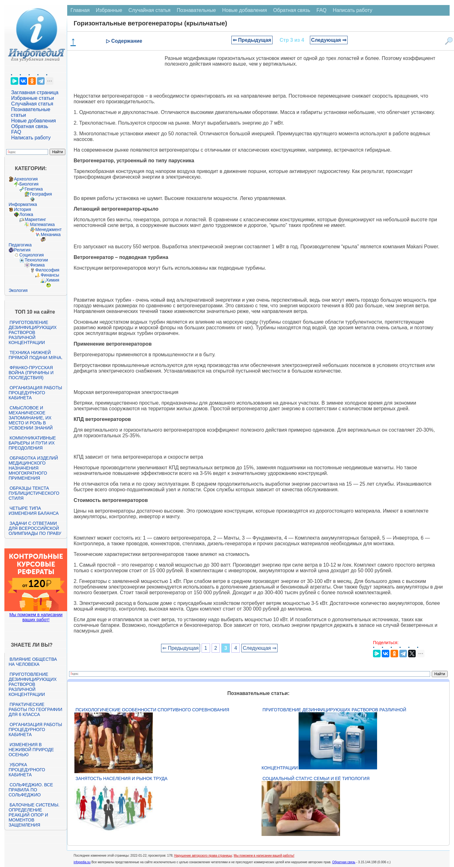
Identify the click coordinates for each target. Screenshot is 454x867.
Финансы (50, 274)
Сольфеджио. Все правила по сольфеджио (30, 789)
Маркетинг (35, 219)
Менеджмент (48, 229)
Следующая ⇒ (329, 40)
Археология (26, 178)
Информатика (22, 204)
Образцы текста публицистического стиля (33, 493)
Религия (22, 249)
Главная (79, 10)
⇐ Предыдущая (252, 40)
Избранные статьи (32, 98)
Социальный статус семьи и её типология (316, 778)
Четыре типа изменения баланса (33, 511)
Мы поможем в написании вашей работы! (264, 855)
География (41, 194)
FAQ (16, 132)
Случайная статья (32, 103)
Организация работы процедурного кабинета (35, 392)
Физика (37, 264)
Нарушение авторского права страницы (203, 855)
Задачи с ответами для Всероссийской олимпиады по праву (34, 528)
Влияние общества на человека (32, 662)
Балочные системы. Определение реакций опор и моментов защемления (33, 814)
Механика (51, 234)
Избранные (109, 10)
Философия (47, 269)
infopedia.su (81, 862)
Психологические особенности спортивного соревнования (152, 709)
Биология (28, 183)
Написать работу (31, 137)
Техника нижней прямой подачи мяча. (35, 355)
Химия (52, 280)
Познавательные (196, 10)
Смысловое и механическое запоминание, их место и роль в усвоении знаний (30, 417)
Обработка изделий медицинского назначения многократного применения (33, 468)
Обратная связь (29, 126)
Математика (42, 224)
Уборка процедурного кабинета (26, 769)
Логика (26, 214)
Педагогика (19, 244)
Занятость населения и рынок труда (121, 778)
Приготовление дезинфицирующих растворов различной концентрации (32, 332)
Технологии (36, 259)
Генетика (33, 188)
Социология (31, 254)
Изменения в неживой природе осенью (31, 749)
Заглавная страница (34, 92)
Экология (17, 290)
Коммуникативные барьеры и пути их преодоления (32, 442)
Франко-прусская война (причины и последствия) (30, 372)
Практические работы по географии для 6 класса (35, 709)
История (22, 209)
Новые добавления (33, 120)
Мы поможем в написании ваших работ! (35, 617)
